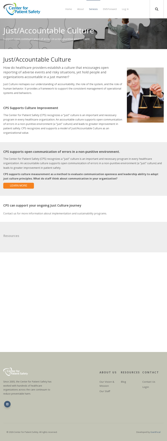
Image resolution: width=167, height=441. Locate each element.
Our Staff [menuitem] (104, 391)
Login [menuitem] (145, 387)
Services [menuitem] (93, 9)
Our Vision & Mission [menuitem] (106, 384)
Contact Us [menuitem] (148, 381)
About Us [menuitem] (108, 372)
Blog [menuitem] (123, 381)
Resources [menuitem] (130, 372)
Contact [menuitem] (150, 372)
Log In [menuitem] (125, 9)
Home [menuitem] (68, 9)
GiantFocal (155, 432)
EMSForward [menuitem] (110, 9)
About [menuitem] (80, 9)
